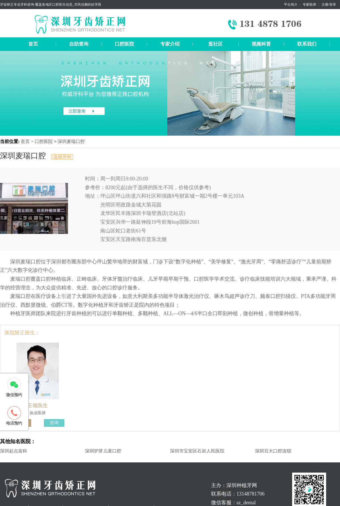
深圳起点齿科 (13, 451)
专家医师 (309, 5)
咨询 (54, 422)
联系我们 (306, 44)
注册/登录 (329, 5)
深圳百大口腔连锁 (273, 451)
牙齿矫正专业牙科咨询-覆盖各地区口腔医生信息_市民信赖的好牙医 (50, 5)
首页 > (28, 141)
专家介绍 (170, 44)
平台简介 (291, 5)
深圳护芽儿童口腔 (103, 451)
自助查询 (78, 44)
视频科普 (261, 44)
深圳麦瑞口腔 (71, 141)
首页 (33, 44)
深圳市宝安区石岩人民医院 (197, 451)
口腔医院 (124, 44)
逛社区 (215, 44)
